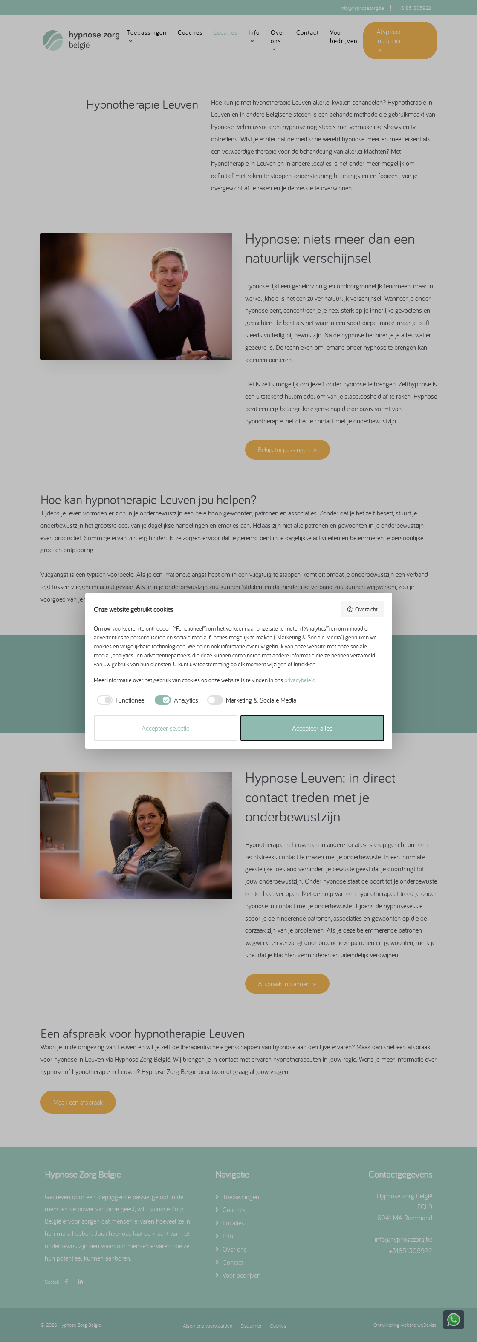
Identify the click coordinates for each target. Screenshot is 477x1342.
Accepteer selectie (165, 728)
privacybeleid (299, 680)
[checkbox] (120, 700)
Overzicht (362, 609)
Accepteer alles (312, 728)
